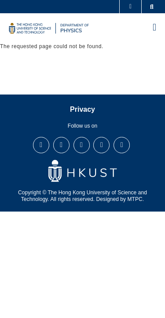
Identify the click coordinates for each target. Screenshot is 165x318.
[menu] (154, 28)
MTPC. (136, 199)
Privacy (82, 109)
